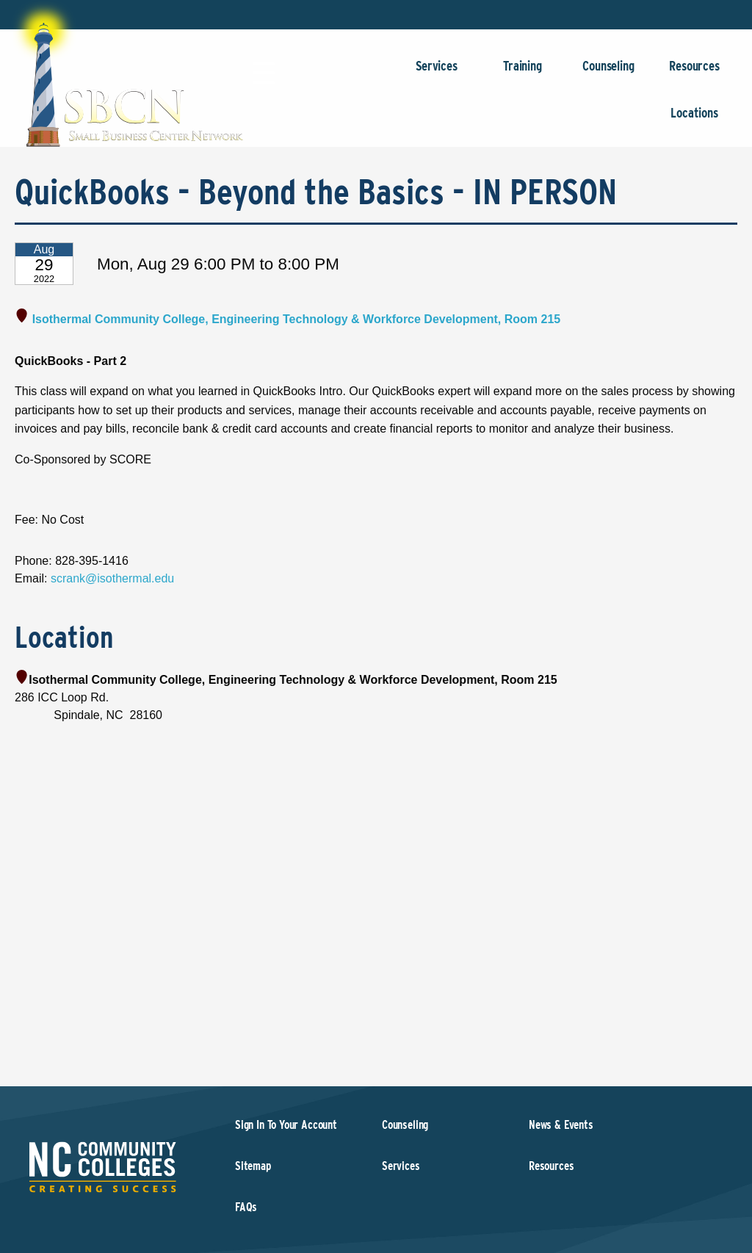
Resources (694, 73)
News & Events (561, 1125)
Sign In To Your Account (286, 1125)
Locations (694, 120)
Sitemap (253, 1166)
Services (436, 73)
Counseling (608, 73)
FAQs (246, 1207)
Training (522, 73)
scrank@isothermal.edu (112, 578)
